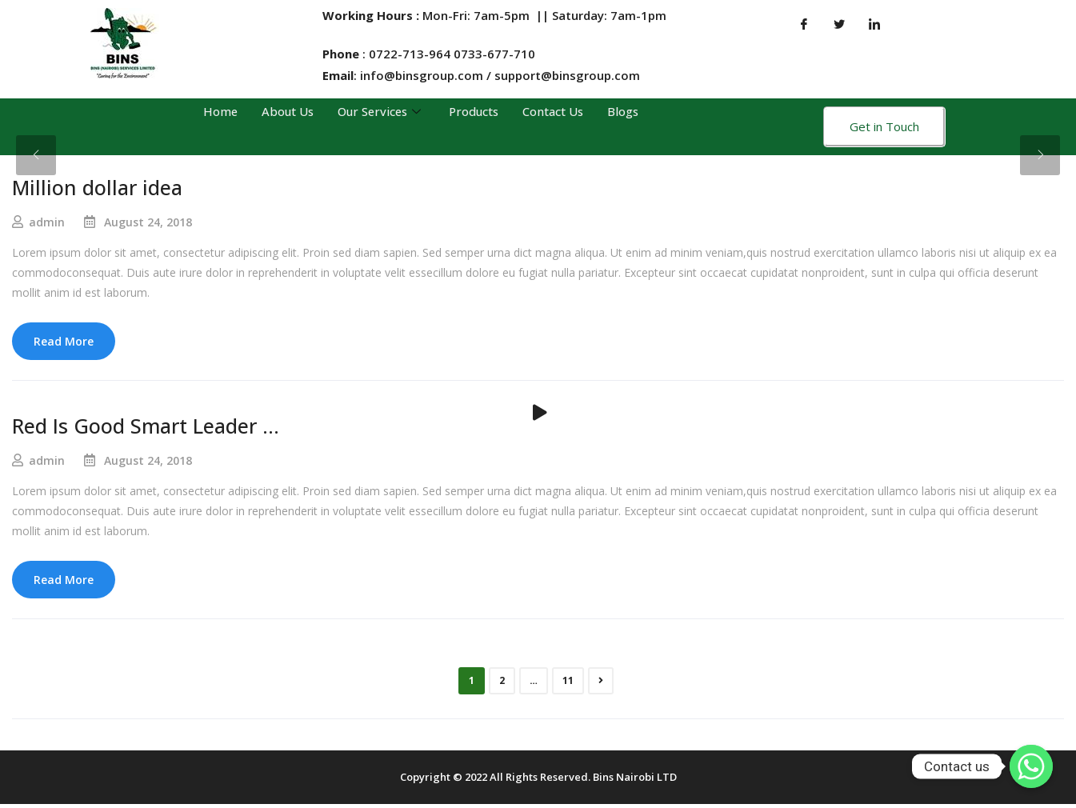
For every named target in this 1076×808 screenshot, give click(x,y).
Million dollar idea (97, 187)
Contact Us (555, 111)
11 (568, 683)
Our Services (379, 111)
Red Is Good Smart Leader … (145, 426)
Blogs (626, 111)
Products (474, 111)
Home (215, 111)
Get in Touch (884, 126)
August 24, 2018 (148, 222)
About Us (283, 111)
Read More (64, 341)
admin (47, 222)
